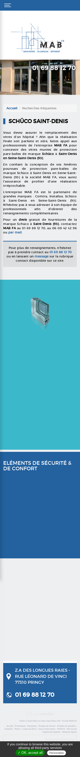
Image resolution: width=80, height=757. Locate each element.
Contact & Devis (29, 729)
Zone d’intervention (46, 729)
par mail (15, 232)
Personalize (56, 752)
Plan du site (72, 729)
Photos (17, 729)
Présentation (20, 726)
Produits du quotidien (66, 726)
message (42, 256)
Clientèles (8, 729)
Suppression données (51, 732)
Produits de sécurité (47, 726)
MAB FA (61, 729)
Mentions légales (69, 732)
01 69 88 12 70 (54, 68)
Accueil (11, 108)
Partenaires (32, 726)
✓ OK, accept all (30, 752)
